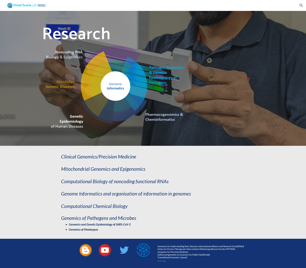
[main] (114, 34)
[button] (301, 5)
